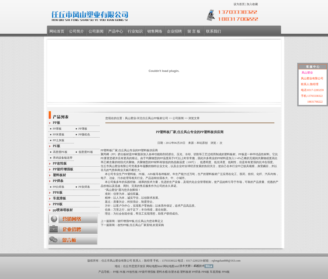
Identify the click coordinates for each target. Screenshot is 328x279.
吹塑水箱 (174, 271)
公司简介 (76, 31)
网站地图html (154, 266)
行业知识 (135, 31)
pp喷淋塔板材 (63, 210)
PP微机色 (84, 134)
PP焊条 (58, 181)
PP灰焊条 (84, 186)
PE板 (56, 146)
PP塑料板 (106, 150)
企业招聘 (174, 31)
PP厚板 (57, 128)
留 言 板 (193, 31)
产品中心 (115, 31)
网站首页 (56, 31)
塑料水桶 (162, 271)
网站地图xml (171, 266)
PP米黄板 (58, 134)
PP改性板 (60, 163)
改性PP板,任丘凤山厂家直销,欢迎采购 (140, 225)
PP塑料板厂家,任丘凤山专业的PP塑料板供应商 (190, 132)
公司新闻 (96, 31)
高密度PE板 (60, 152)
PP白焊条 (58, 186)
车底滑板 (59, 198)
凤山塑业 (307, 72)
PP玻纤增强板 (63, 169)
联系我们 (213, 31)
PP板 (56, 122)
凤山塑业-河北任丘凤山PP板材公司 (146, 118)
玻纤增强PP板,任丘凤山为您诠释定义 (140, 221)
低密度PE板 (86, 152)
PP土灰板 (58, 140)
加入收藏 (252, 4)
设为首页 (239, 4)
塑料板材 (59, 175)
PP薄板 (83, 128)
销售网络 (154, 31)
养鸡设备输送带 (63, 157)
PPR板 (57, 192)
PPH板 (58, 204)
